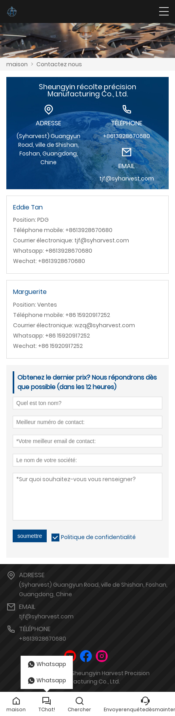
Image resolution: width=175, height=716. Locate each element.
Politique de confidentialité (98, 537)
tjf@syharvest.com (46, 616)
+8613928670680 (42, 639)
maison (17, 64)
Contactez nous (59, 64)
